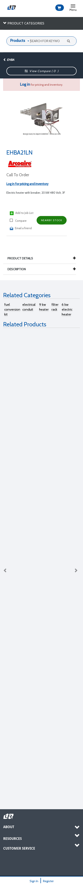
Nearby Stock (51, 220)
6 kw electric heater (67, 309)
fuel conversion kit (12, 309)
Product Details (22, 258)
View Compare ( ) (42, 71)
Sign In (34, 881)
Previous (5, 570)
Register (48, 881)
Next (76, 570)
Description (18, 269)
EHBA (8, 60)
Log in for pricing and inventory (27, 184)
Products (17, 40)
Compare (18, 220)
